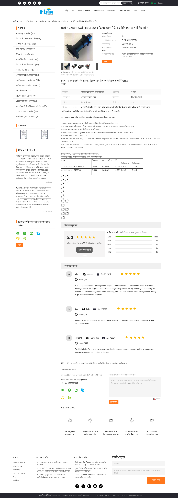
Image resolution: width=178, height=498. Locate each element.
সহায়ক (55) (83, 280)
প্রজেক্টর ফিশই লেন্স (30, 21)
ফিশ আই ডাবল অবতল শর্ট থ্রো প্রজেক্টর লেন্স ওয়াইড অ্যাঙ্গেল (69, 433)
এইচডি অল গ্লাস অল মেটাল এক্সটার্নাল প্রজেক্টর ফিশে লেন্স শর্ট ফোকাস (90, 433)
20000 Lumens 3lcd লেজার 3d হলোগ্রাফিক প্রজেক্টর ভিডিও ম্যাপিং (91, 476)
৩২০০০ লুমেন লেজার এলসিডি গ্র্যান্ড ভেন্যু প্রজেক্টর (52, 463)
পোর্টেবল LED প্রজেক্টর (25, 75)
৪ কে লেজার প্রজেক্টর (25, 111)
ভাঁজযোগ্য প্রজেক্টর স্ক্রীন (26, 85)
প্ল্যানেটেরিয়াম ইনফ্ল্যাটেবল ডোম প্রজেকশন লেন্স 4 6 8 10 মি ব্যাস (152, 433)
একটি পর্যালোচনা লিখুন (84, 251)
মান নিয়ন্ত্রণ (111, 11)
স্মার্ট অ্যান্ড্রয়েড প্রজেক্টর (26, 116)
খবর (135, 11)
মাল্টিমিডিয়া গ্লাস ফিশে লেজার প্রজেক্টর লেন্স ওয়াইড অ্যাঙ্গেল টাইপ (111, 433)
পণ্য (73, 11)
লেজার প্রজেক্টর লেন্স (119, 363)
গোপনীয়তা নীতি (44, 495)
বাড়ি (66, 11)
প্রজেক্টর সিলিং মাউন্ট (25, 101)
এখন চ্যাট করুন (143, 3)
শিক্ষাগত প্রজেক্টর (23, 54)
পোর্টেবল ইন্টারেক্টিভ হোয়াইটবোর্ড (30, 106)
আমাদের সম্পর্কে (84, 11)
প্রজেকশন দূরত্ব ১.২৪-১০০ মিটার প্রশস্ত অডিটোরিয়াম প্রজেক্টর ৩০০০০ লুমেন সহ (51, 476)
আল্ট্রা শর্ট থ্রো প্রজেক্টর (25, 70)
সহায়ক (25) (83, 314)
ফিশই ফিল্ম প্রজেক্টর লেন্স (73, 363)
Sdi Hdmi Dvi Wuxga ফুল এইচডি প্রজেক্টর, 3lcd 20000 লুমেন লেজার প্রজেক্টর (90, 463)
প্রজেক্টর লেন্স (21, 90)
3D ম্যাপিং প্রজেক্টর (23, 44)
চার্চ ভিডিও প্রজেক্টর (24, 49)
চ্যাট (105, 61)
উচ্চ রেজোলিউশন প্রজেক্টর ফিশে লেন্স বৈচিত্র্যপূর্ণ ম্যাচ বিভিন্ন (131, 433)
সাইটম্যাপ (16, 480)
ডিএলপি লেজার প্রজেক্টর (26, 38)
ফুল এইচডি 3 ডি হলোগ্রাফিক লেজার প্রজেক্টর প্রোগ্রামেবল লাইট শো (91, 469)
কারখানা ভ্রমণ (99, 11)
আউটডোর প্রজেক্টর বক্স (26, 80)
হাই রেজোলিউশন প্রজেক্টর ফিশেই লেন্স (97, 363)
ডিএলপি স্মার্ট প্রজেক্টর (25, 64)
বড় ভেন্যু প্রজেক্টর (23, 33)
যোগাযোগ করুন (124, 11)
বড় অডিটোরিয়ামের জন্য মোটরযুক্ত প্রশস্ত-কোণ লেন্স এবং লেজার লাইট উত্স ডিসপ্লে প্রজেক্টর (54, 469)
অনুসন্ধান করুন (127, 3)
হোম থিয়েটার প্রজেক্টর (25, 59)
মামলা (143, 11)
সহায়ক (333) (83, 343)
